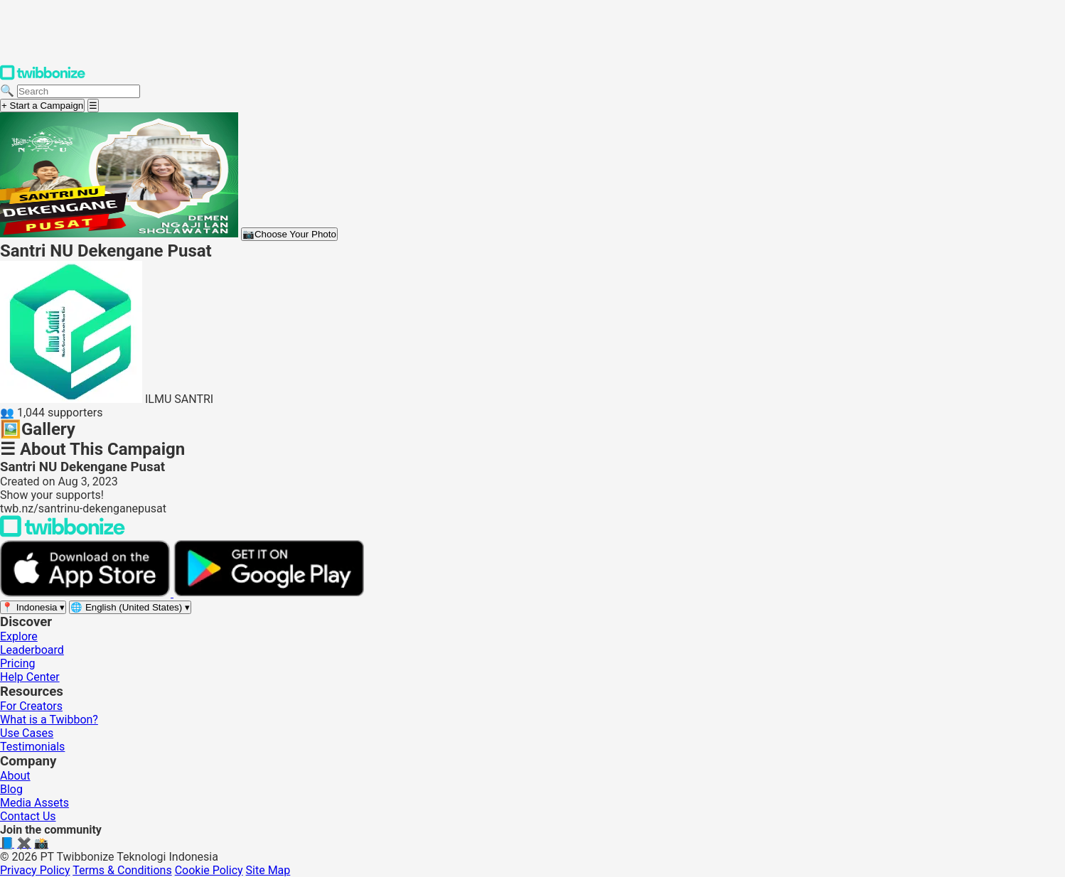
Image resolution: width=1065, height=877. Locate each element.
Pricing (18, 663)
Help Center (30, 677)
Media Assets (34, 802)
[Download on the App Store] (86, 593)
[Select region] (33, 607)
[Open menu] (93, 105)
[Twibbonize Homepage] (42, 77)
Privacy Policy (35, 870)
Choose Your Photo (289, 234)
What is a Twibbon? (49, 719)
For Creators (31, 706)
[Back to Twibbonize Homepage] (62, 533)
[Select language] (130, 607)
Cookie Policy (209, 870)
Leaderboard (32, 650)
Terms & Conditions (122, 870)
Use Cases (26, 733)
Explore (19, 636)
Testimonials (32, 746)
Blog (11, 789)
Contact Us (28, 816)
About (15, 775)
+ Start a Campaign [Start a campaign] (42, 105)
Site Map (268, 870)
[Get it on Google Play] (268, 593)
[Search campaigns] (78, 91)
